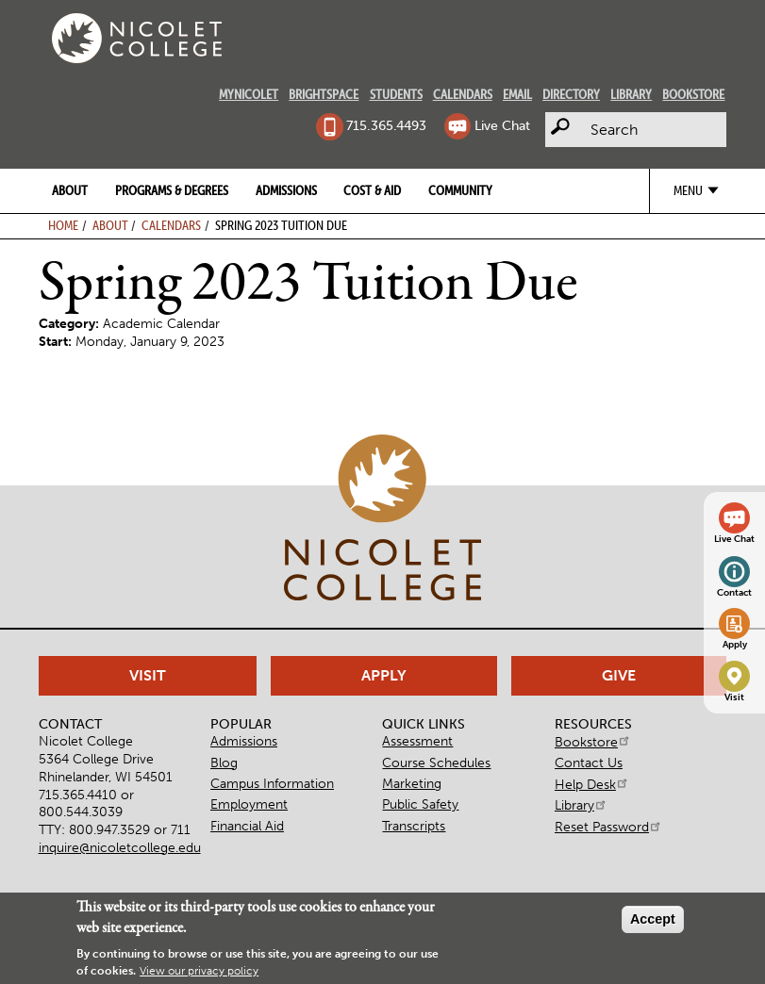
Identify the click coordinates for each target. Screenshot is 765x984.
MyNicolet (248, 94)
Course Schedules (436, 762)
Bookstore (693, 94)
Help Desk (592, 784)
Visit (734, 697)
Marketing (411, 783)
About (70, 190)
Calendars (462, 94)
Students (396, 94)
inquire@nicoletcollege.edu (120, 847)
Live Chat (502, 125)
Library (631, 94)
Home (63, 225)
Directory (571, 94)
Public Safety (420, 803)
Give (619, 675)
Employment (249, 803)
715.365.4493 (386, 125)
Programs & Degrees (171, 190)
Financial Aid (247, 825)
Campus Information (272, 783)
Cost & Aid (372, 190)
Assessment (417, 740)
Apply (735, 644)
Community (460, 190)
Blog (224, 762)
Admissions (286, 190)
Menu (688, 190)
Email (517, 94)
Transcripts (413, 825)
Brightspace (323, 94)
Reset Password (608, 826)
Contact (734, 593)
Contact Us (589, 762)
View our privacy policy (199, 970)
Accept (652, 919)
